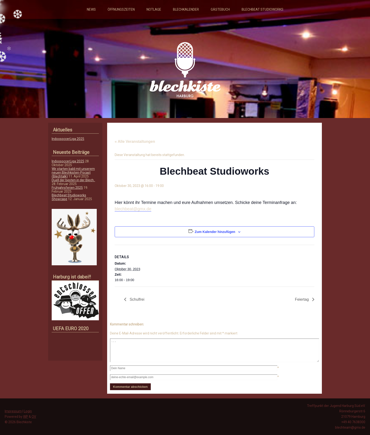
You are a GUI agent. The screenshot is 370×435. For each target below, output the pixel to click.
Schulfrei (136, 299)
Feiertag (302, 299)
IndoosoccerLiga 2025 (68, 139)
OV (34, 416)
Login (28, 411)
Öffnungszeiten (121, 9)
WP (25, 416)
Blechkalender (186, 9)
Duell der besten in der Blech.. (73, 180)
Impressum (13, 411)
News (91, 9)
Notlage (154, 9)
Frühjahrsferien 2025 (67, 188)
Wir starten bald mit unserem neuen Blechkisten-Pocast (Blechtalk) (73, 172)
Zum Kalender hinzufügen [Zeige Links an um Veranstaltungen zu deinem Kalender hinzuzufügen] (215, 232)
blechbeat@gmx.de (133, 209)
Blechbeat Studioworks (262, 9)
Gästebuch (220, 9)
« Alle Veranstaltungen (135, 141)
